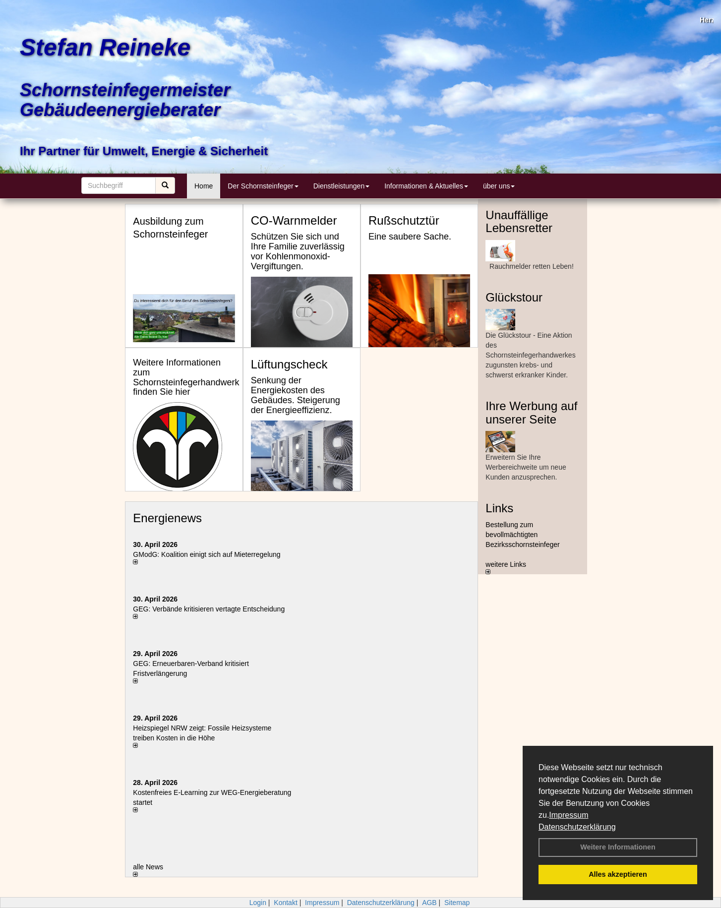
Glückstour (513, 297)
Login (257, 903)
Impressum (568, 815)
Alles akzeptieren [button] (618, 874)
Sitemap (457, 903)
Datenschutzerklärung (577, 827)
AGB (429, 903)
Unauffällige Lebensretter (518, 221)
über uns (499, 186)
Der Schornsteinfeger (263, 186)
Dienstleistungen (341, 186)
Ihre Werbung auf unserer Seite (531, 412)
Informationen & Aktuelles (426, 186)
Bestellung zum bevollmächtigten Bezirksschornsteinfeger (522, 534)
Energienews (167, 518)
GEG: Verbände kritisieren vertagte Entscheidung (209, 609)
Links (499, 508)
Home (203, 186)
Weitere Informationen (618, 847)
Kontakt (285, 903)
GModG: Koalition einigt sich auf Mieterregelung (206, 554)
